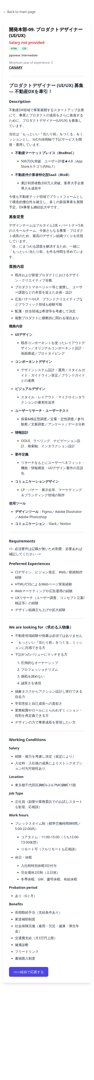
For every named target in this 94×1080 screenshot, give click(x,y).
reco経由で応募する (28, 972)
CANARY (15, 67)
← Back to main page (19, 11)
